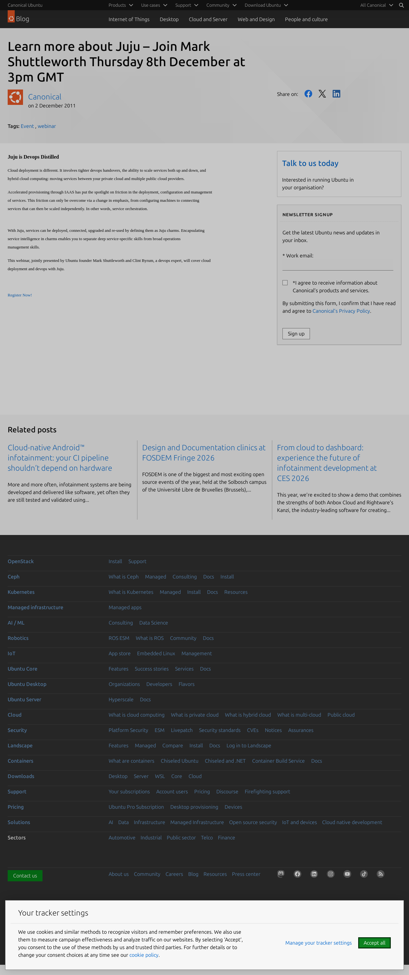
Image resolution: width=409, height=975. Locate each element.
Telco (207, 837)
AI (111, 822)
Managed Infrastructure (197, 822)
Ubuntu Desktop (27, 684)
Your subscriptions (129, 791)
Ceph (13, 576)
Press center (246, 874)
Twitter (322, 94)
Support (137, 561)
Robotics (18, 638)
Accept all (374, 943)
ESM (160, 730)
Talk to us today (310, 163)
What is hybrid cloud (248, 715)
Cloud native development (352, 822)
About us (119, 874)
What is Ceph (124, 576)
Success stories (152, 669)
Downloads (21, 776)
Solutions (19, 822)
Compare (172, 745)
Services (184, 669)
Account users (172, 791)
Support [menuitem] (183, 5)
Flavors (187, 684)
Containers (20, 761)
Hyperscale (121, 699)
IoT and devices (299, 822)
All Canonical (373, 5)
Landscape (20, 745)
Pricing (202, 791)
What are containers (131, 761)
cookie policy (143, 955)
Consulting (185, 576)
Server (141, 776)
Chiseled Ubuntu (179, 761)
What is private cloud (195, 715)
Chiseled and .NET (225, 761)
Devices (233, 807)
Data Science (153, 622)
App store (120, 653)
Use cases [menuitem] (150, 5)
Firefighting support (267, 791)
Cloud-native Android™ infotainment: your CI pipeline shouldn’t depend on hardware (60, 457)
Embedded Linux (156, 653)
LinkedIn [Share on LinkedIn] (336, 94)
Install (115, 561)
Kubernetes (21, 592)
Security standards (220, 730)
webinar (47, 126)
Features (118, 669)
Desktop (169, 19)
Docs (208, 576)
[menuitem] (375, 5)
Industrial (151, 837)
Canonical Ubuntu (25, 5)
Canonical (44, 96)
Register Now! (20, 295)
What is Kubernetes (131, 592)
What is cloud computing (137, 715)
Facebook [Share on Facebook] (308, 94)
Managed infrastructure (35, 607)
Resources (236, 592)
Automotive (122, 837)
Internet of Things (129, 19)
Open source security (253, 822)
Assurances (300, 730)
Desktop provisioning (194, 807)
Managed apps (125, 607)
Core (176, 776)
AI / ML (16, 622)
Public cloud (341, 715)
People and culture (306, 19)
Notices (273, 730)
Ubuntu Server (24, 699)
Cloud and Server (208, 19)
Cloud (14, 715)
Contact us (25, 875)
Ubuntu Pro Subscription (136, 807)
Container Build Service (278, 761)
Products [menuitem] (117, 5)
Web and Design (256, 19)
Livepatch (182, 730)
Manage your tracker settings (318, 943)
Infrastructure (149, 822)
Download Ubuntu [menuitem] (263, 5)
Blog (193, 874)
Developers (159, 684)
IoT (11, 653)
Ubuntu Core (22, 669)
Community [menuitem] (217, 5)
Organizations (124, 684)
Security (17, 730)
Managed (155, 576)
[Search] (401, 5)
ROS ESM (119, 638)
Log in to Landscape (249, 745)
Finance (226, 837)
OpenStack (21, 561)
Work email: (337, 262)
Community (183, 638)
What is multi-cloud (299, 715)
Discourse (227, 791)
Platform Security (128, 730)
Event (27, 126)
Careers (174, 874)
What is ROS (150, 638)
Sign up (296, 333)
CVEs (253, 730)
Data (123, 822)
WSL (160, 776)
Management (196, 653)
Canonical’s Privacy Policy (341, 311)
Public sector (181, 837)
